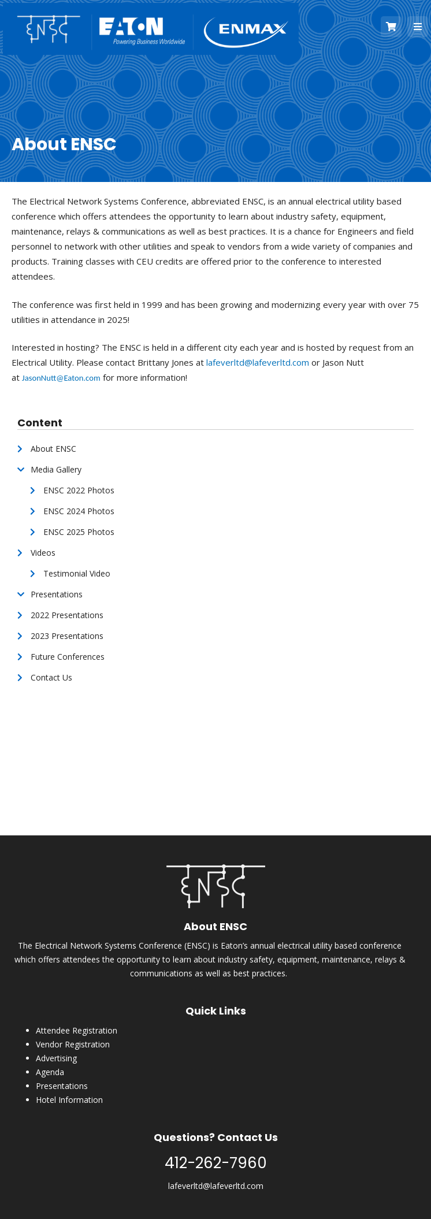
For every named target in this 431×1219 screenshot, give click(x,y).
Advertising (56, 1058)
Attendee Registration (76, 1030)
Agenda (50, 1071)
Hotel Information (69, 1099)
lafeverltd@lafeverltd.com (257, 362)
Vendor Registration (73, 1044)
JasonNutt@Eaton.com (61, 378)
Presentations (62, 1085)
